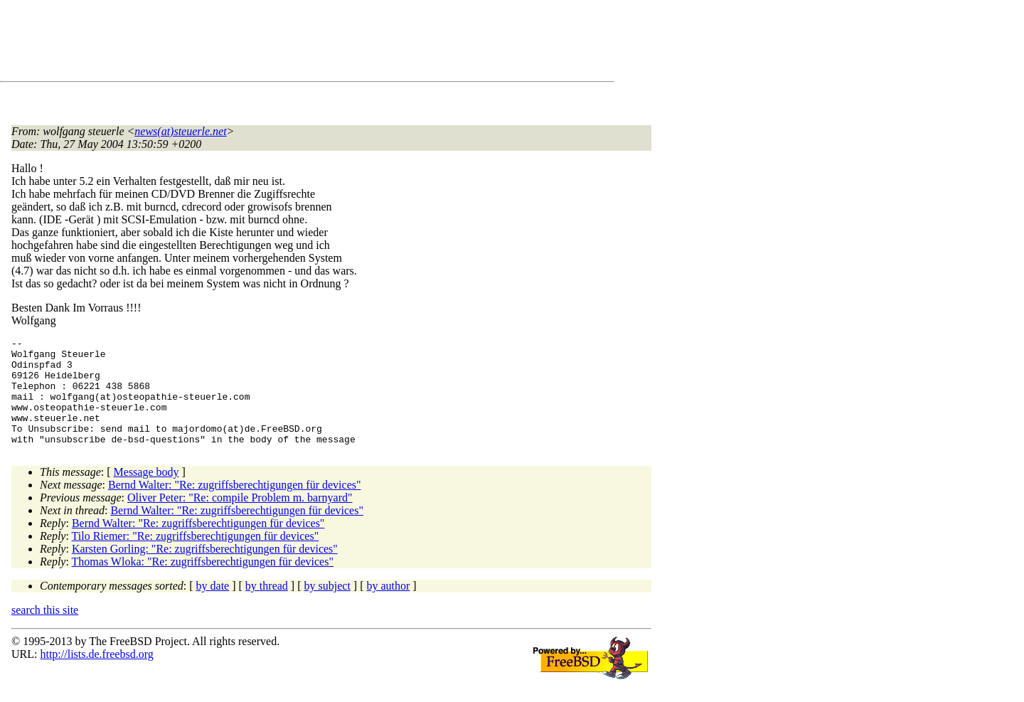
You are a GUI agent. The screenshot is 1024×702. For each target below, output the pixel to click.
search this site (44, 631)
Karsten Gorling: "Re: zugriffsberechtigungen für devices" (205, 570)
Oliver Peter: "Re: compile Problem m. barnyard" (240, 519)
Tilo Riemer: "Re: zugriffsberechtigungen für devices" (195, 557)
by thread (266, 607)
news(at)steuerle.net (180, 131)
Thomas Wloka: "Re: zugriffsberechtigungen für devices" (203, 583)
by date (213, 607)
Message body (146, 493)
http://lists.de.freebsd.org (96, 675)
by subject (327, 607)
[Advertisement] (270, 43)
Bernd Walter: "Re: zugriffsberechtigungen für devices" (234, 506)
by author (388, 607)
